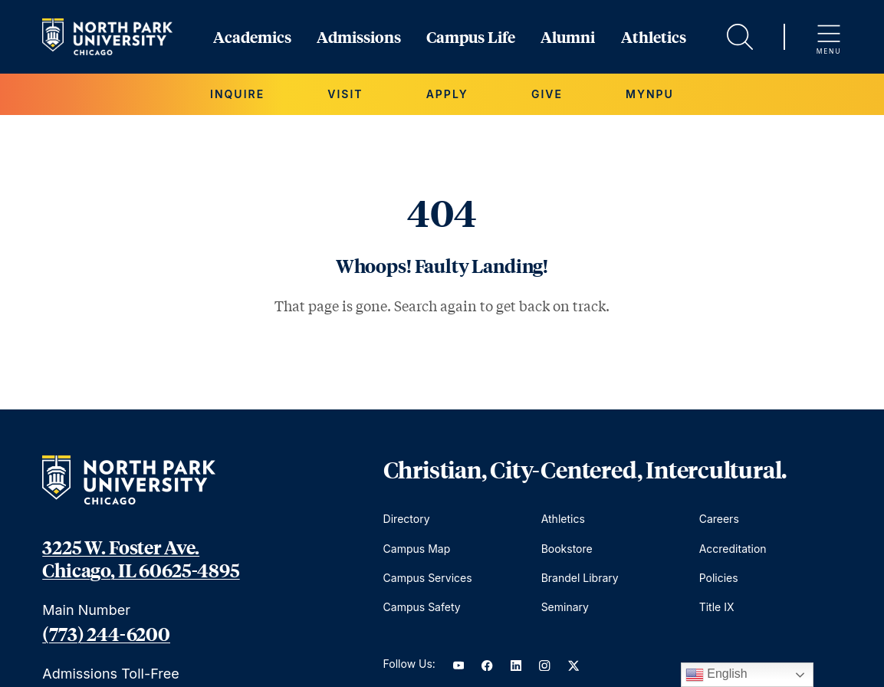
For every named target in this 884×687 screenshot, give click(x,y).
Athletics (653, 37)
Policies (718, 577)
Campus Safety (422, 606)
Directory (406, 518)
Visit (345, 93)
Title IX (716, 606)
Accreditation (733, 548)
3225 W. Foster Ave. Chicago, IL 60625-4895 (140, 558)
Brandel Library (580, 577)
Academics (252, 37)
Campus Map (417, 548)
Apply (447, 93)
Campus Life (470, 37)
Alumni (568, 37)
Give (547, 93)
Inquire (237, 93)
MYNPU (650, 93)
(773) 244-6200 (106, 633)
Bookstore (567, 548)
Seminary (565, 606)
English (716, 675)
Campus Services (427, 577)
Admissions (359, 37)
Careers (719, 518)
